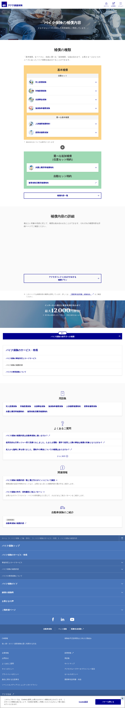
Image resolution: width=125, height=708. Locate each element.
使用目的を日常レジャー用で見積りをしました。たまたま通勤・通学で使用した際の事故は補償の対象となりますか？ (54, 442)
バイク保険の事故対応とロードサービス (21, 358)
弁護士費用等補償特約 (15, 411)
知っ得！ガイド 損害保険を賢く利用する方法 (19, 644)
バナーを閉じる (108, 702)
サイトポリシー (8, 669)
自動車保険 (47, 629)
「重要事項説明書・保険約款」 (81, 294)
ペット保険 (62, 629)
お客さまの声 (8, 601)
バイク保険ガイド (10, 584)
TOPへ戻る (122, 538)
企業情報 (5, 653)
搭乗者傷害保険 (90, 406)
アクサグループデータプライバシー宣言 (80, 669)
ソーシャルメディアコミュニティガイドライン (19, 685)
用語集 (67, 658)
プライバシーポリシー (10, 674)
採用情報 (68, 653)
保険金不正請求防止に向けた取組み (78, 638)
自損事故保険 (39, 406)
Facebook (53, 619)
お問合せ (5, 658)
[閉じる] (122, 698)
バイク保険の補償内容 (14, 365)
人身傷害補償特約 (73, 406)
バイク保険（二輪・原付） (21, 538)
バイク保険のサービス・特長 (22, 350)
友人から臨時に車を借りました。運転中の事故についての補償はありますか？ (38, 449)
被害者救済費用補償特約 (37, 411)
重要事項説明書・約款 (73, 679)
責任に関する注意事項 (10, 679)
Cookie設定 (83, 702)
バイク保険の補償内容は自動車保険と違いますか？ (27, 436)
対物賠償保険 (25, 406)
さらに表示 (61, 456)
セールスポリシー (71, 674)
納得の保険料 (8, 592)
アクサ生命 (6, 694)
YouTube (72, 619)
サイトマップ (70, 664)
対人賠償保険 (11, 406)
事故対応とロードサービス (12, 562)
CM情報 (5, 638)
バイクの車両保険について (16, 372)
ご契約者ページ (9, 610)
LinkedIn (62, 619)
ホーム (4, 538)
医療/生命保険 (76, 629)
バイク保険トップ (11, 546)
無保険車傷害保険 (55, 406)
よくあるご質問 (8, 664)
